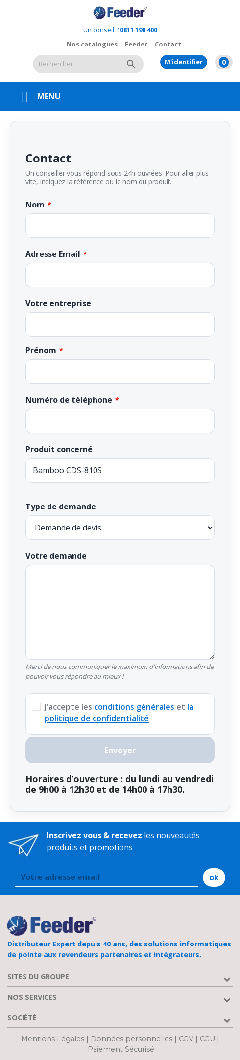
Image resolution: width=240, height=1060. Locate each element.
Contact (168, 44)
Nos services (32, 997)
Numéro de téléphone (68, 399)
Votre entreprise (58, 303)
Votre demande (56, 556)
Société (22, 1017)
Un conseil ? (120, 29)
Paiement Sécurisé (121, 1049)
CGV (186, 1039)
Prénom (40, 350)
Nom (35, 204)
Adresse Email (52, 254)
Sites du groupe (38, 976)
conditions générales (134, 706)
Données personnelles (132, 1039)
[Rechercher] (76, 64)
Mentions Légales (53, 1039)
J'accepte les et (119, 712)
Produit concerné (59, 449)
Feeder (136, 44)
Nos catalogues (92, 44)
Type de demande (60, 506)
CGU (207, 1039)
